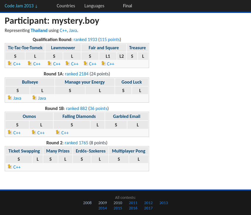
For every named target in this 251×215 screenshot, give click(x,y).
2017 (148, 208)
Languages (94, 6)
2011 (133, 202)
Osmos (29, 116)
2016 (133, 208)
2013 (163, 202)
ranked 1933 (85, 39)
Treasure (137, 47)
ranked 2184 (77, 74)
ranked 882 (76, 108)
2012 (148, 202)
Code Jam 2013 (21, 6)
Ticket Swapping (24, 151)
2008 (87, 202)
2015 (118, 208)
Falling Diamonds (78, 116)
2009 (102, 202)
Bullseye (30, 82)
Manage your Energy (85, 82)
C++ (63, 30)
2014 (102, 208)
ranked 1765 (76, 142)
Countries (66, 6)
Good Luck (132, 82)
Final (127, 6)
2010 (118, 202)
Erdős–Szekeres (91, 151)
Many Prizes (57, 151)
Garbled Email (126, 116)
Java (73, 30)
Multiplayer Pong (128, 151)
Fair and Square (104, 47)
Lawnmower (63, 47)
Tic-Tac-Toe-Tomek (25, 47)
